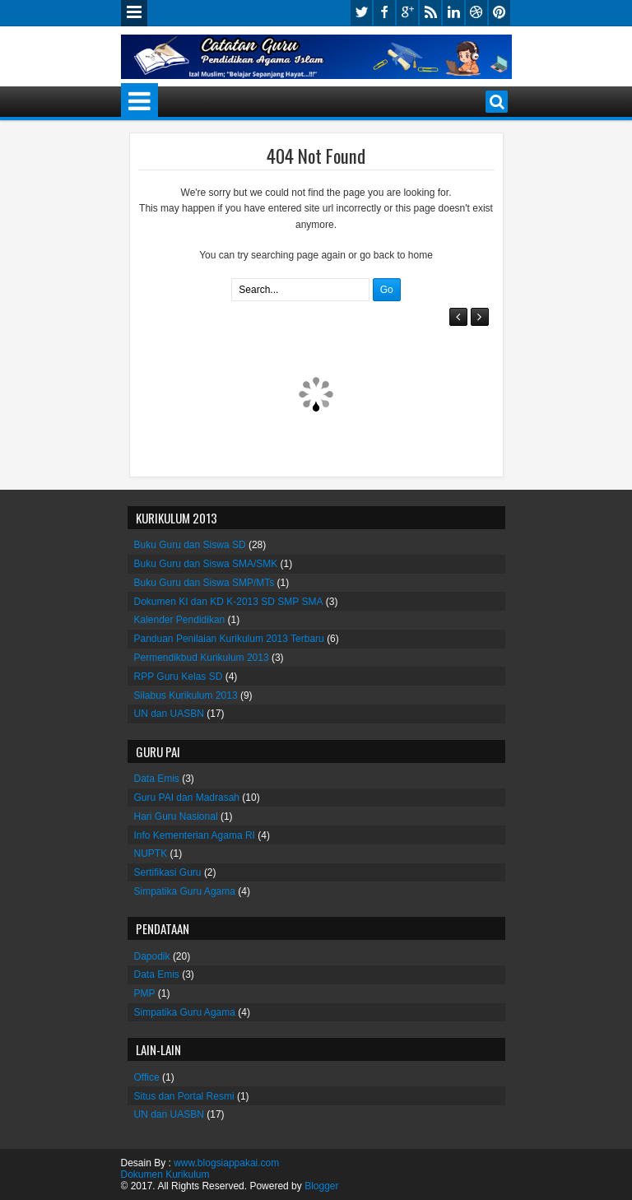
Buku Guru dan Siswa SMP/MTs (204, 582)
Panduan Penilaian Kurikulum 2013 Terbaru (229, 638)
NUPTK (151, 853)
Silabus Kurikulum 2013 (186, 695)
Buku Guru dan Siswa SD (190, 545)
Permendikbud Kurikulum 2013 (201, 657)
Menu (134, 13)
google (407, 13)
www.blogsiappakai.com (226, 1163)
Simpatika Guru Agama (184, 891)
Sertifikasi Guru (168, 872)
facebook (384, 13)
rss (430, 13)
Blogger (321, 1186)
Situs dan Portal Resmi (184, 1096)
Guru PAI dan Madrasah (187, 797)
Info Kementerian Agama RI (194, 835)
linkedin (453, 13)
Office (147, 1077)
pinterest (499, 13)
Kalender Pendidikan (179, 620)
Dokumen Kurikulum (165, 1174)
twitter (361, 13)
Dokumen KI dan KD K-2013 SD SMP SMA (228, 601)
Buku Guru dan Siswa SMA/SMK (206, 564)
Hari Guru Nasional (176, 816)
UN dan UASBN (169, 713)
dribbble (476, 13)
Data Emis (156, 778)
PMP (145, 993)
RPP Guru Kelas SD (178, 676)
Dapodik (152, 956)
